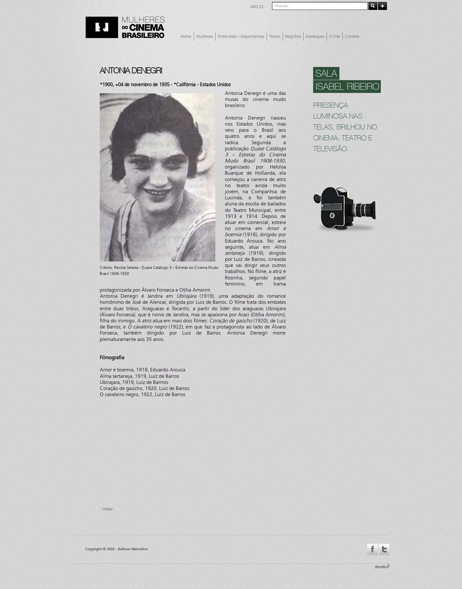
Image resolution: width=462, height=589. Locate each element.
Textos (274, 36)
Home (186, 36)
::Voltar (106, 509)
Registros (293, 36)
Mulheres (204, 36)
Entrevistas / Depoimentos (241, 36)
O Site (334, 36)
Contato (352, 36)
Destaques (315, 36)
